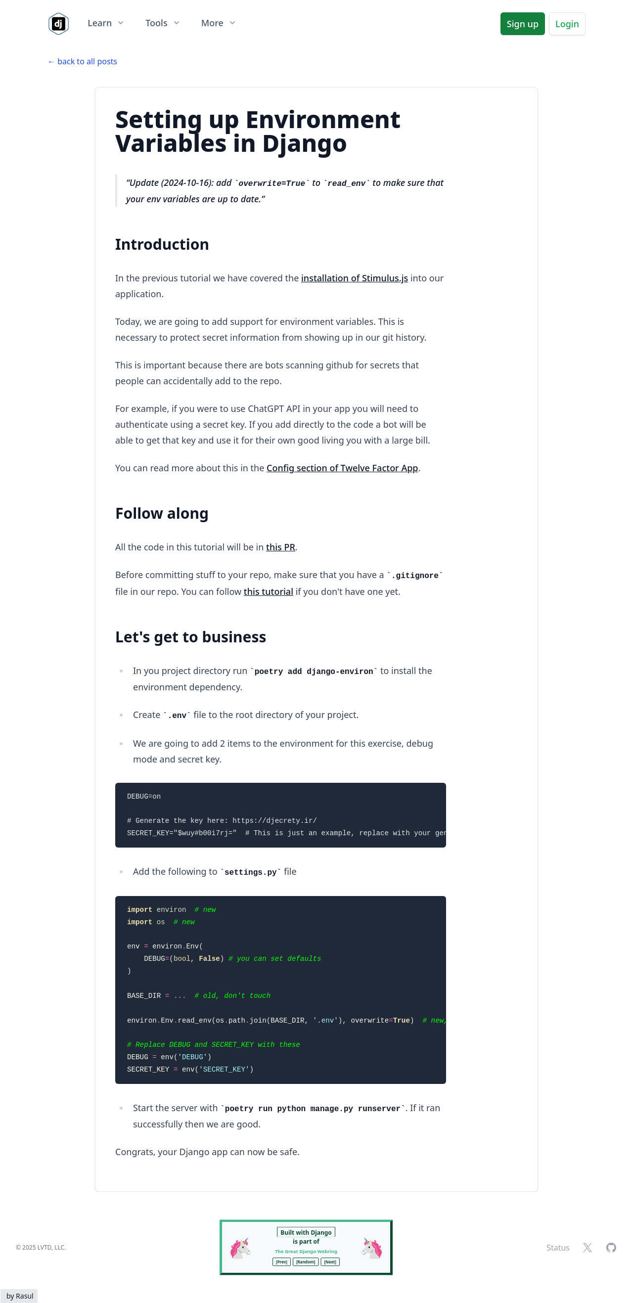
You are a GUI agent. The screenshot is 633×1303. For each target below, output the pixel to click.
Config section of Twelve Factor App (342, 468)
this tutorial (268, 591)
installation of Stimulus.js (354, 278)
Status (558, 1247)
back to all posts (87, 61)
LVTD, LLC (51, 1247)
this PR (280, 547)
